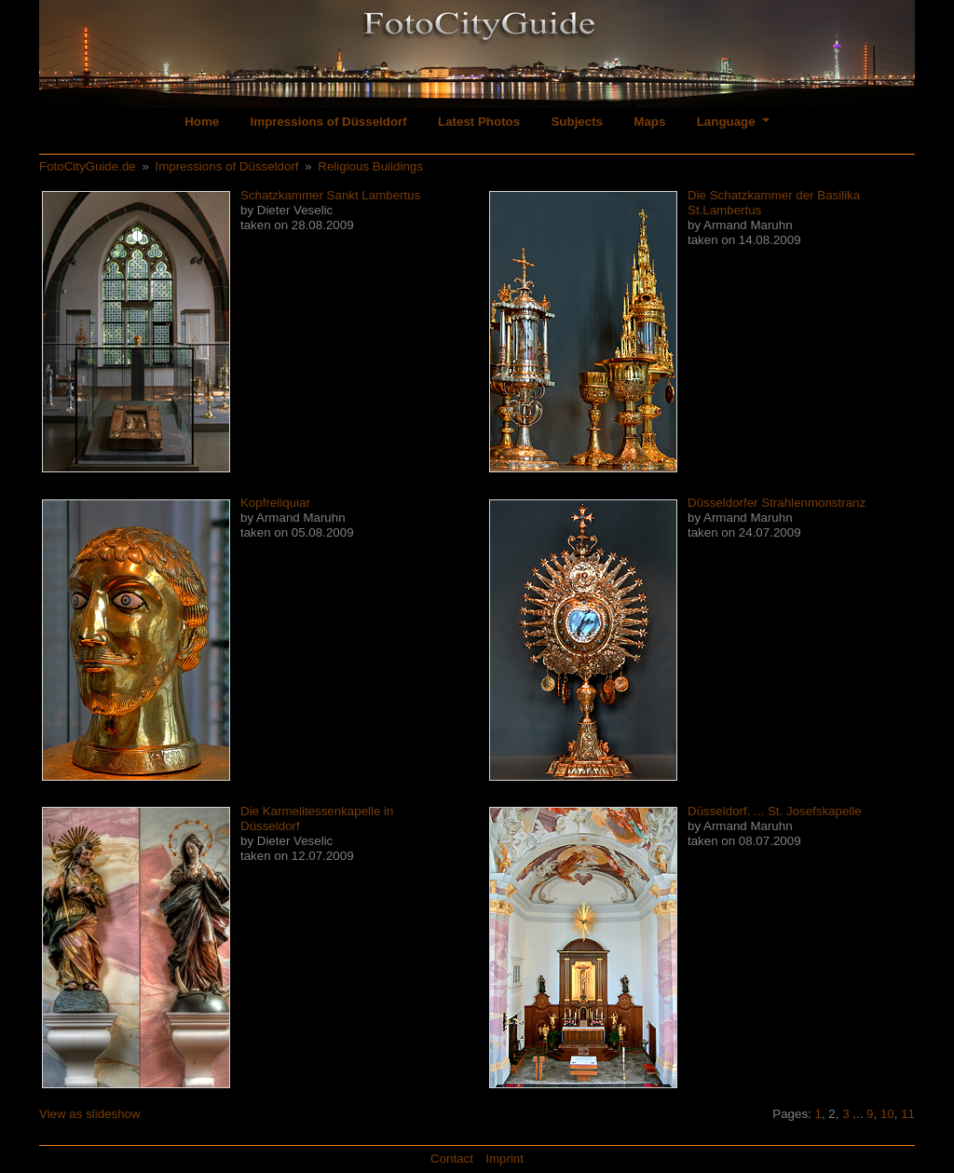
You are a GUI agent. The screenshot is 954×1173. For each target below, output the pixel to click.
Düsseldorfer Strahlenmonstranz (776, 503)
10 (887, 1114)
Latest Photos (479, 122)
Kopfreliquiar (275, 503)
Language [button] (728, 122)
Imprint (504, 1159)
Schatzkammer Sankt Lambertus (330, 195)
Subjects (577, 122)
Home (201, 122)
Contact (451, 1159)
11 (908, 1114)
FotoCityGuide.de (87, 166)
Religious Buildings (370, 166)
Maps (649, 122)
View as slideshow (90, 1114)
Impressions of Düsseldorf (329, 122)
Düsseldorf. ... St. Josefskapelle (775, 811)
